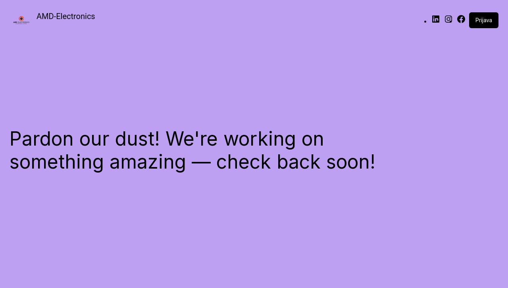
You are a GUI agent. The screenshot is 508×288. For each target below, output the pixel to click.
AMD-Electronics (66, 16)
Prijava (483, 20)
